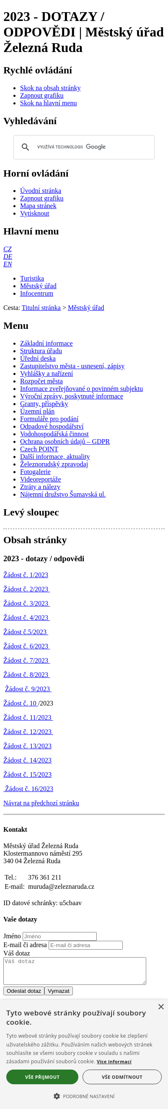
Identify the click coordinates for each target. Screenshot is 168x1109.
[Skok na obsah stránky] (50, 87)
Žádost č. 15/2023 (27, 774)
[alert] (84, 1054)
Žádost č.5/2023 (25, 631)
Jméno (12, 936)
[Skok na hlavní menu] (48, 103)
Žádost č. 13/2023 (27, 746)
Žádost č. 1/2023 (25, 574)
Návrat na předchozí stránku (41, 803)
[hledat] (82, 147)
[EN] (7, 264)
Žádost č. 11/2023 (28, 717)
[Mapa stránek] (38, 205)
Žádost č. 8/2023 (26, 674)
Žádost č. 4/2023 (26, 617)
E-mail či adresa (25, 944)
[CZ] (7, 249)
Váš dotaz (16, 953)
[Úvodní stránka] (40, 190)
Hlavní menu (31, 231)
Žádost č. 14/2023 (27, 760)
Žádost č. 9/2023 (28, 688)
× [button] (161, 1007)
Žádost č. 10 (20, 703)
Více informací (114, 1061)
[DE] (7, 256)
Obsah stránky (35, 539)
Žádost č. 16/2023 (28, 788)
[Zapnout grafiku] (42, 95)
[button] (84, 1095)
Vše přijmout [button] (42, 1077)
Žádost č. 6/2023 (26, 646)
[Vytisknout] (34, 213)
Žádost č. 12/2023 (28, 731)
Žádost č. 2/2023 (26, 589)
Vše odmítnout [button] (122, 1077)
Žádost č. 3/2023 (26, 603)
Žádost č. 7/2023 (26, 660)
